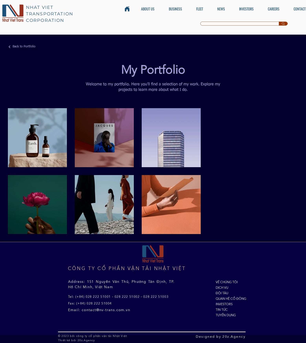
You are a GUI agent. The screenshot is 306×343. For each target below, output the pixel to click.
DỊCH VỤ (222, 288)
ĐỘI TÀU (222, 293)
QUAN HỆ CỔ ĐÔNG (225, 299)
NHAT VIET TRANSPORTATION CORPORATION (49, 14)
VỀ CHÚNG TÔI (225, 282)
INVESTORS (224, 304)
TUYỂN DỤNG (225, 315)
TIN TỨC (222, 310)
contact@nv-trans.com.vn (106, 310)
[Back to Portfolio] (21, 46)
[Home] (127, 8)
